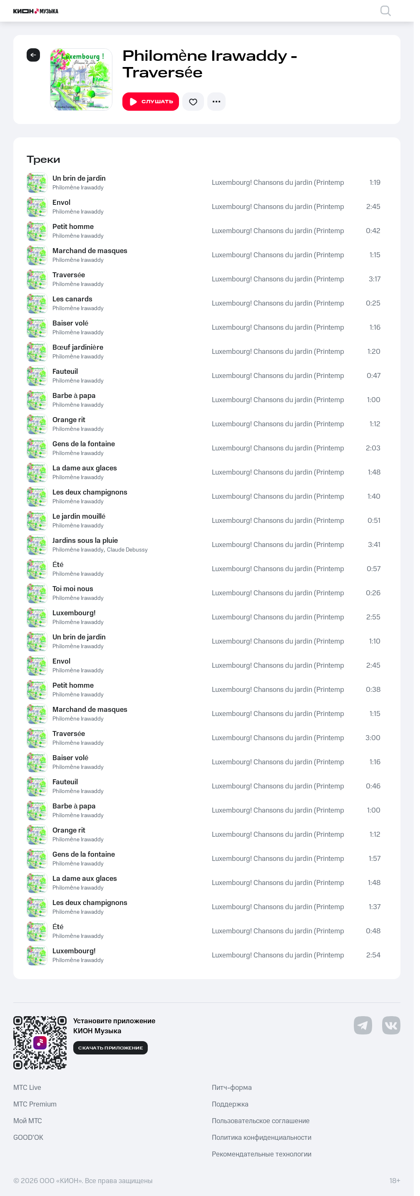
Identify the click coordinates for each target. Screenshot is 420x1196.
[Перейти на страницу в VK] (391, 1025)
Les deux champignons (89, 492)
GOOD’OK (28, 1138)
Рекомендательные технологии (261, 1154)
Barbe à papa (74, 396)
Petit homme (73, 227)
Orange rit (68, 420)
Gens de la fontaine (83, 444)
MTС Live (27, 1088)
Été (58, 565)
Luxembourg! (74, 613)
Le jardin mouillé (78, 517)
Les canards (72, 299)
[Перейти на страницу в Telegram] (363, 1025)
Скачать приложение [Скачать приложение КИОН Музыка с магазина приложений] (110, 1048)
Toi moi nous (72, 589)
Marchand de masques (89, 251)
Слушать (150, 102)
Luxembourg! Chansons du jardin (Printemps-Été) (278, 183)
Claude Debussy (127, 550)
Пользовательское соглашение (261, 1121)
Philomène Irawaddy (78, 188)
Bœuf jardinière (77, 348)
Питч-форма (232, 1088)
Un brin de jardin (79, 179)
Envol (61, 203)
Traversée (68, 275)
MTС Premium (35, 1104)
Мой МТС (27, 1121)
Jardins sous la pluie (85, 541)
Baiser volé (70, 323)
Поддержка (230, 1104)
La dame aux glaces (84, 468)
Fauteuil (65, 372)
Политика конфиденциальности (261, 1138)
